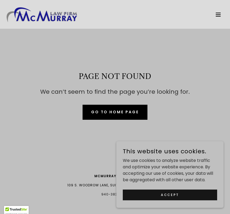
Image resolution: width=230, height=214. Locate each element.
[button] (218, 14)
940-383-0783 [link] (115, 194)
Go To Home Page (115, 112)
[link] (42, 14)
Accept (170, 198)
